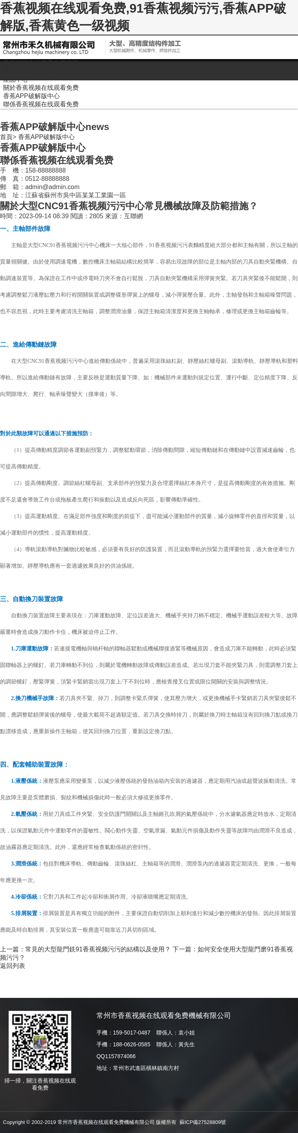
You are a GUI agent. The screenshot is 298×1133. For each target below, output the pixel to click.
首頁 (6, 137)
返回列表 (12, 965)
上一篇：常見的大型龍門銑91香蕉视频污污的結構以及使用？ (85, 949)
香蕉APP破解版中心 (46, 137)
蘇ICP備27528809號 (203, 1122)
